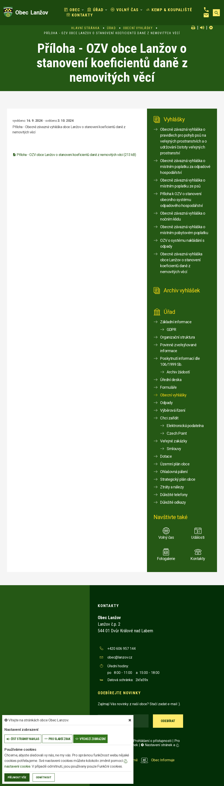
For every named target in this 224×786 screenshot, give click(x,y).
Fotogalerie (166, 558)
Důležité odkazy (173, 502)
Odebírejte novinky (119, 693)
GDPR (171, 329)
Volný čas (125, 9)
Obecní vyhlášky (138, 28)
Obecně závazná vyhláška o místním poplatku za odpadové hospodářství (185, 166)
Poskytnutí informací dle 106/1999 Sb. (180, 361)
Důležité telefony (174, 494)
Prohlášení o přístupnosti (152, 741)
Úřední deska (170, 379)
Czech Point (177, 433)
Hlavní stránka (85, 28)
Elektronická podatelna (185, 425)
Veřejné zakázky (173, 441)
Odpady (166, 402)
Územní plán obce (174, 464)
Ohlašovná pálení (173, 471)
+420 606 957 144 (121, 648)
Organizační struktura (177, 337)
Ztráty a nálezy (172, 487)
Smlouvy (174, 448)
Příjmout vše (17, 777)
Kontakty (79, 15)
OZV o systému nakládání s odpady (182, 243)
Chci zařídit (169, 418)
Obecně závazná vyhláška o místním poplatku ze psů (182, 183)
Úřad (95, 9)
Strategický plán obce (177, 479)
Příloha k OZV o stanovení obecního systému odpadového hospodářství (181, 199)
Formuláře (168, 387)
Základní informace (175, 322)
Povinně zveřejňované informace (178, 348)
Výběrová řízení (172, 410)
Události (197, 537)
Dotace (166, 456)
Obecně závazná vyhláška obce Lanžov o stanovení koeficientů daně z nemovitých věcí (181, 263)
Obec (72, 9)
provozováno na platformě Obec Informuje (136, 760)
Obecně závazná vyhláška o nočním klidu (182, 216)
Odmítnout (43, 777)
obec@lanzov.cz (119, 657)
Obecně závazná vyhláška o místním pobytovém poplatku (184, 229)
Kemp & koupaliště (169, 9)
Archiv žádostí (178, 372)
